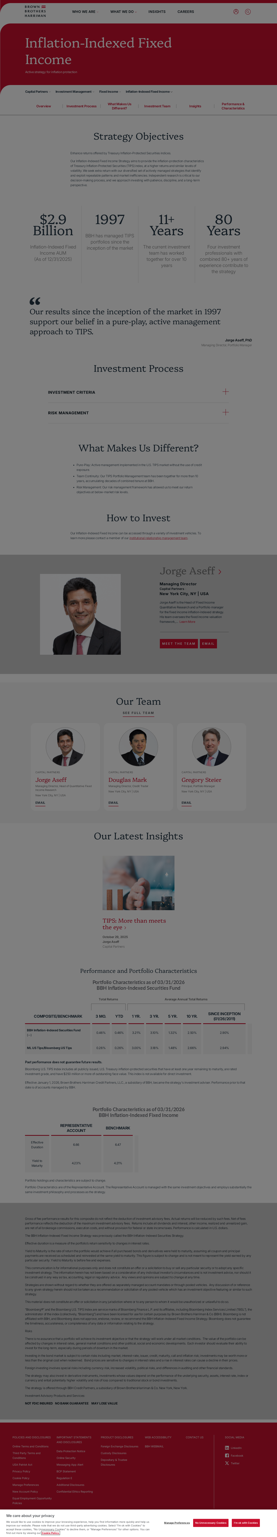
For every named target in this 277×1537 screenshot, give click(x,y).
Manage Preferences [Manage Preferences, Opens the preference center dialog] (177, 1522)
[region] (138, 1523)
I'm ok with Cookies (246, 1522)
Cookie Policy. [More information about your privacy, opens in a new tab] (50, 1532)
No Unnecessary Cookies (210, 1522)
